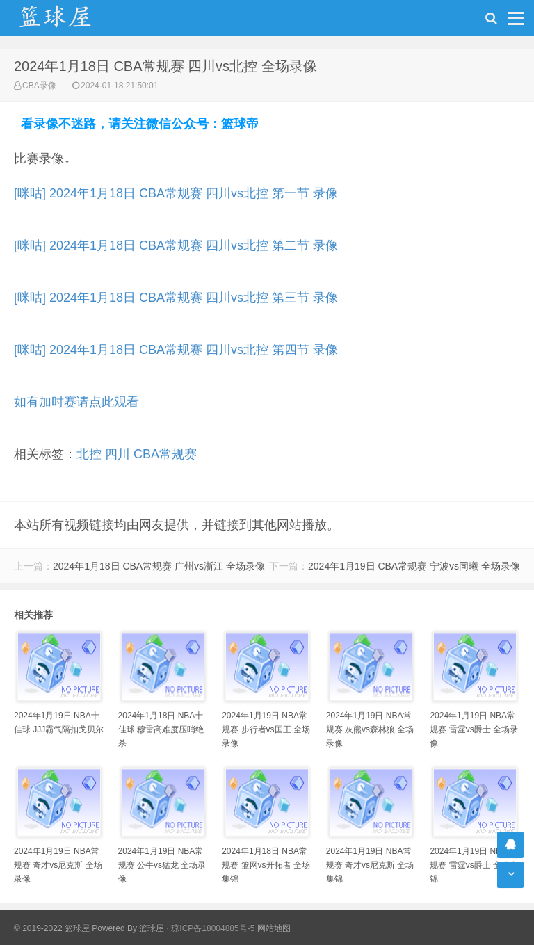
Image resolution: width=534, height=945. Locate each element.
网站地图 (274, 928)
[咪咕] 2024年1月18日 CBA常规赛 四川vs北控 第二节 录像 (176, 245)
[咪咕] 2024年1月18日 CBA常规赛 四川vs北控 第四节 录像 (176, 350)
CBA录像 (39, 85)
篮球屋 (151, 928)
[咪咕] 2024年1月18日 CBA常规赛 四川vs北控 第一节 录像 (176, 193)
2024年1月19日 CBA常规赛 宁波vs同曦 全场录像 (414, 566)
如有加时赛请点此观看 (76, 402)
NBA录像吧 (69, 18)
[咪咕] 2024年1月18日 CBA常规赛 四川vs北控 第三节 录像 (176, 298)
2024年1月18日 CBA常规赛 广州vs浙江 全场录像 (159, 566)
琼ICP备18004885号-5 (212, 928)
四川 (117, 454)
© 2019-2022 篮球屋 (52, 928)
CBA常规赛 (165, 454)
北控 (89, 454)
